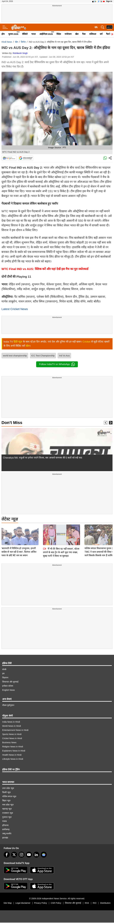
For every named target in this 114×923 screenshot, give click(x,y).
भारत (33, 34)
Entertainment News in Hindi (15, 730)
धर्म (101, 34)
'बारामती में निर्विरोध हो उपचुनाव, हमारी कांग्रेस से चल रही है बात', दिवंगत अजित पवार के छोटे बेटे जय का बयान (18, 531)
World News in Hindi (11, 726)
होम (3, 34)
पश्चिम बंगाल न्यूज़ (9, 796)
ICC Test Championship (43, 355)
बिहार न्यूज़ (6, 800)
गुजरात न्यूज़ (6, 817)
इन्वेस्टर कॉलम (7, 686)
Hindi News (6, 42)
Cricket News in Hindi (12, 738)
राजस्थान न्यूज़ (7, 813)
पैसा (84, 34)
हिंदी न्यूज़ (18, 341)
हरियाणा (5, 825)
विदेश (58, 34)
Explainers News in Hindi (13, 751)
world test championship (15, 355)
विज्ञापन (5, 677)
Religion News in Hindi (12, 746)
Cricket (86, 341)
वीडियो (25, 34)
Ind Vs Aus (64, 355)
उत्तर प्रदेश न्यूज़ (8, 788)
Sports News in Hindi (11, 734)
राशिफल (92, 34)
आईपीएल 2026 (46, 34)
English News (8, 690)
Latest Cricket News (14, 309)
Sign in (109, 1)
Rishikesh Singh (20, 53)
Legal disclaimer (22, 903)
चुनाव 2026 (13, 34)
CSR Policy (56, 903)
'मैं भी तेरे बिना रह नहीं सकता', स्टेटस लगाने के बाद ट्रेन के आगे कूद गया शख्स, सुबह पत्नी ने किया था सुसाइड (61, 531)
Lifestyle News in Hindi (12, 759)
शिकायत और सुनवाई (10, 682)
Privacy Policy (40, 903)
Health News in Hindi (11, 755)
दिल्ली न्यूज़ (6, 792)
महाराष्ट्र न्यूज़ (7, 809)
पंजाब (4, 821)
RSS (87, 903)
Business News (9, 742)
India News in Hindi (11, 722)
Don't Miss (11, 422)
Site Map (8, 903)
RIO (95, 903)
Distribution (105, 903)
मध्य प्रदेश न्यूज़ (7, 804)
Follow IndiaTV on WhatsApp (57, 364)
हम (3, 673)
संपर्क (4, 669)
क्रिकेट (23, 42)
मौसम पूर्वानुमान (8, 705)
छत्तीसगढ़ (5, 829)
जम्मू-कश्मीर (6, 833)
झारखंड (5, 837)
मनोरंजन (68, 34)
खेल (76, 34)
